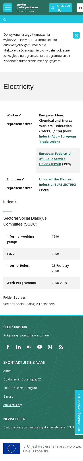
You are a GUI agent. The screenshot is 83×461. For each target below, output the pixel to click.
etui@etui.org (12, 405)
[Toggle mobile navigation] (7, 7)
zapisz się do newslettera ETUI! (51, 427)
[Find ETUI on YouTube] (39, 346)
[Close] (76, 35)
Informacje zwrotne (79, 412)
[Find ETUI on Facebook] (7, 346)
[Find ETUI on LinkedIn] (18, 346)
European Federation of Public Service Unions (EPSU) (55, 158)
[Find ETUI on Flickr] (29, 346)
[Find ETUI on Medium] (50, 346)
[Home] (27, 7)
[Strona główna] (4, 19)
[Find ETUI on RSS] (60, 346)
